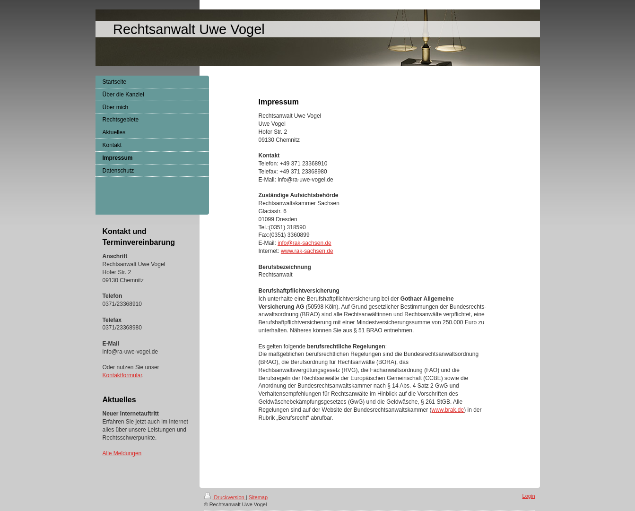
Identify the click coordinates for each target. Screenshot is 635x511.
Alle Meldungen (122, 453)
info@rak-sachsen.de (304, 243)
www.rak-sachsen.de (307, 251)
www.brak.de (447, 410)
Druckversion (225, 497)
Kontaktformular (122, 375)
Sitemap (258, 497)
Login (528, 496)
